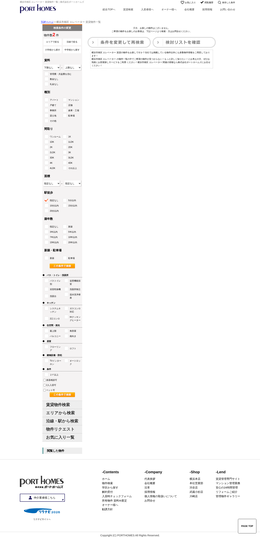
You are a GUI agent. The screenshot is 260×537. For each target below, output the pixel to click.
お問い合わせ (227, 9)
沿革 (147, 487)
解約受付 (107, 491)
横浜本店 (195, 478)
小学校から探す (52, 50)
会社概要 (189, 9)
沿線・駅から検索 (62, 421)
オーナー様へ (169, 9)
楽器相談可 (50, 380)
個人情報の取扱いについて (160, 496)
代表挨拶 (149, 478)
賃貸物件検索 (58, 404)
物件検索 (107, 483)
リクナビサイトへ (42, 519)
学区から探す (110, 487)
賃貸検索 (128, 9)
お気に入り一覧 (60, 437)
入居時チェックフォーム (117, 496)
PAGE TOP (247, 526)
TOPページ (47, 21)
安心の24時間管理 (227, 487)
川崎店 (194, 496)
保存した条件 (228, 2)
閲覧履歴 (209, 2)
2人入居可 (49, 385)
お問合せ (149, 500)
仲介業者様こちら (44, 497)
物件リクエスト (60, 429)
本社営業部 (196, 483)
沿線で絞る (72, 42)
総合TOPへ (109, 9)
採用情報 (207, 9)
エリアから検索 (60, 413)
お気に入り (190, 2)
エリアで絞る (52, 42)
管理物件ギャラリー (228, 496)
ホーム (106, 478)
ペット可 (49, 390)
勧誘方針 (107, 509)
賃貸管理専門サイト (228, 478)
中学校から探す (72, 50)
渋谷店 (194, 487)
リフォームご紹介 (226, 491)
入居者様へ (147, 9)
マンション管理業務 (228, 483)
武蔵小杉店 (196, 491)
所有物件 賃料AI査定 (114, 500)
